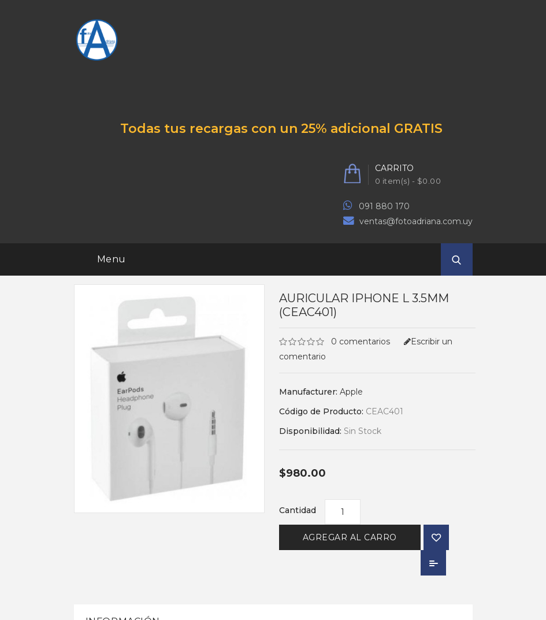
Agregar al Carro (350, 537)
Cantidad (297, 510)
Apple (351, 392)
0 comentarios (360, 341)
